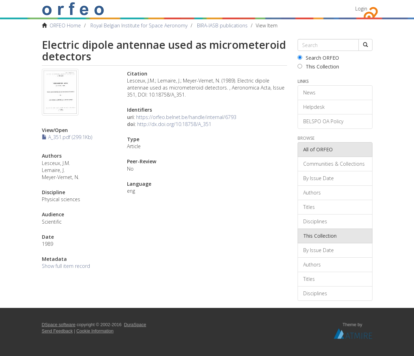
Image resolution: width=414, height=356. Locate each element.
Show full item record (66, 266)
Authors (312, 192)
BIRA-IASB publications (222, 25)
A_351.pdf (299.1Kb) (67, 137)
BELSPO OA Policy (323, 121)
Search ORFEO (318, 57)
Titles (309, 207)
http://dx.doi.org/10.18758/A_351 (174, 124)
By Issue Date (318, 178)
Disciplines (315, 221)
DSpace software (59, 324)
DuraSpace (135, 324)
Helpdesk (314, 107)
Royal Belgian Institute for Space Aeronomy (138, 25)
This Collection (318, 66)
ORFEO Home (65, 25)
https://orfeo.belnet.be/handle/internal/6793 (186, 117)
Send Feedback (57, 331)
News (309, 92)
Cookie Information (95, 331)
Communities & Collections (334, 163)
